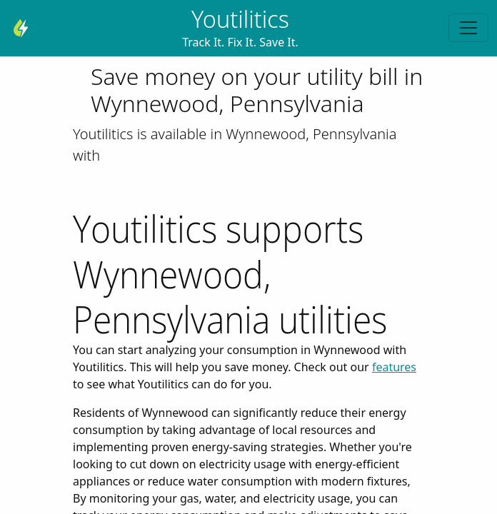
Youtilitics (240, 19)
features (394, 367)
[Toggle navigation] (468, 28)
